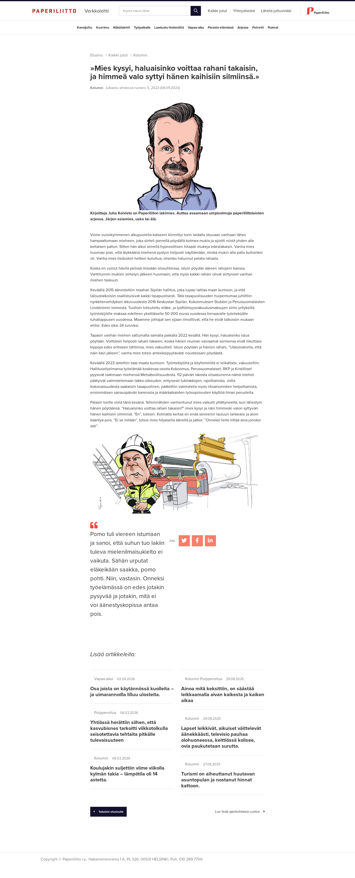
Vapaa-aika (196, 28)
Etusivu (96, 55)
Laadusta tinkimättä (169, 28)
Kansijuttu (84, 28)
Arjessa (242, 28)
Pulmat (273, 28)
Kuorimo (102, 28)
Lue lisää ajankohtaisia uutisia (240, 811)
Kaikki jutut (118, 55)
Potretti (258, 28)
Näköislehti (121, 28)
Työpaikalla (142, 28)
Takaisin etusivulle (108, 811)
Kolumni (140, 55)
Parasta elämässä (220, 28)
